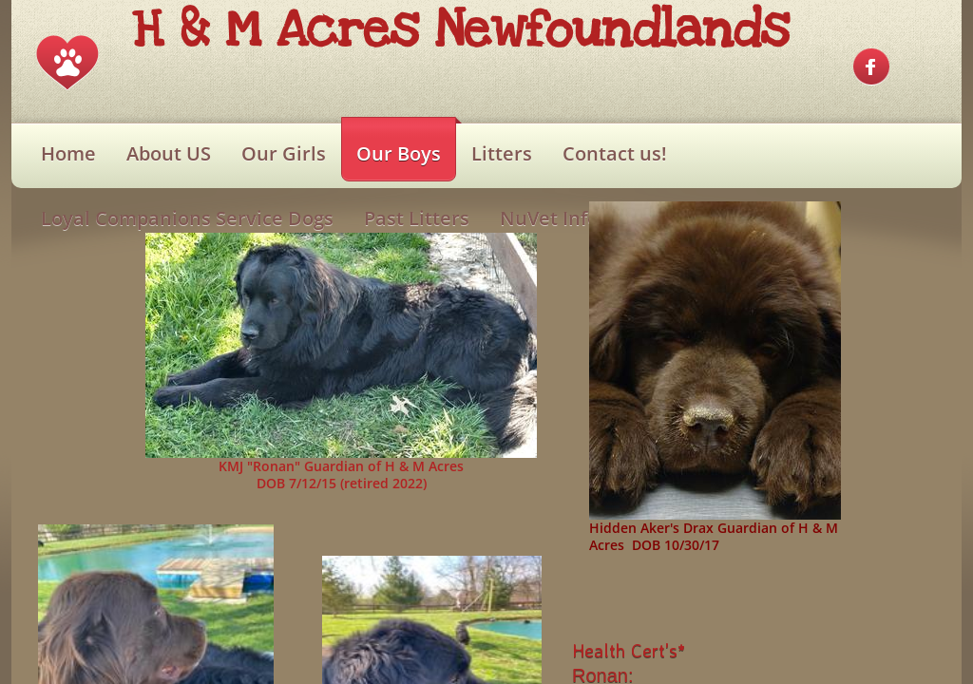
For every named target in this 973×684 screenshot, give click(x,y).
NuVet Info (549, 218)
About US (168, 153)
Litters (501, 153)
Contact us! (615, 153)
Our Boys (398, 153)
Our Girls (283, 153)
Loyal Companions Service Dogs (187, 218)
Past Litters (416, 218)
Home (68, 153)
